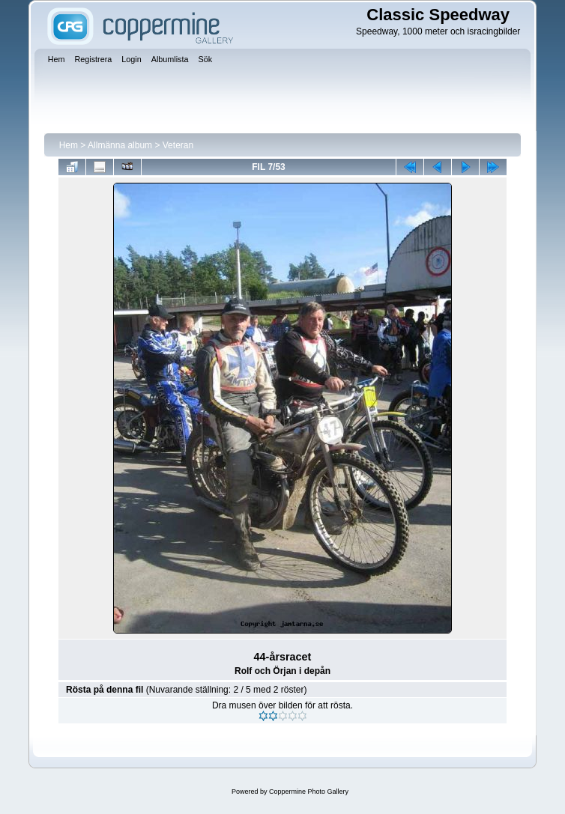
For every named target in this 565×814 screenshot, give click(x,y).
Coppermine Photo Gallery (308, 791)
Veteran (178, 145)
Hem (68, 145)
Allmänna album (120, 145)
